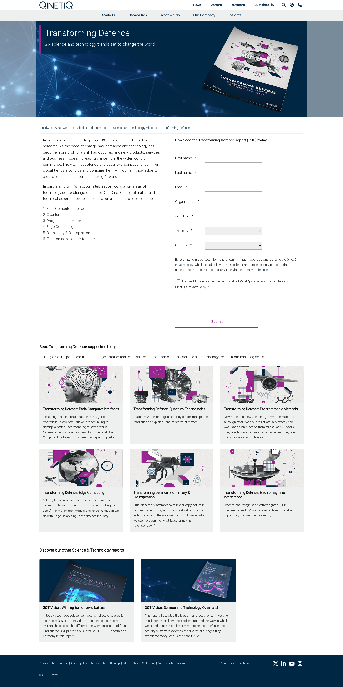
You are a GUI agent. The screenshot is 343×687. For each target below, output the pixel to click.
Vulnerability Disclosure (172, 663)
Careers (216, 5)
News (197, 5)
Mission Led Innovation (91, 127)
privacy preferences (256, 269)
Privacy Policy (184, 264)
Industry (181, 230)
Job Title (182, 216)
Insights (234, 15)
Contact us (227, 663)
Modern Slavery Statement (139, 663)
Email (179, 187)
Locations (243, 663)
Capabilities (137, 15)
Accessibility (98, 663)
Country (181, 245)
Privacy (43, 663)
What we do (170, 15)
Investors (238, 5)
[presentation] (211, 303)
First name (183, 158)
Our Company (204, 15)
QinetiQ (44, 127)
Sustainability (264, 5)
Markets (108, 15)
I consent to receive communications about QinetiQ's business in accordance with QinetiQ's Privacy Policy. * (233, 284)
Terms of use (60, 663)
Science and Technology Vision (133, 127)
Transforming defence (175, 127)
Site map (114, 663)
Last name (183, 172)
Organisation (185, 201)
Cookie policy (79, 663)
